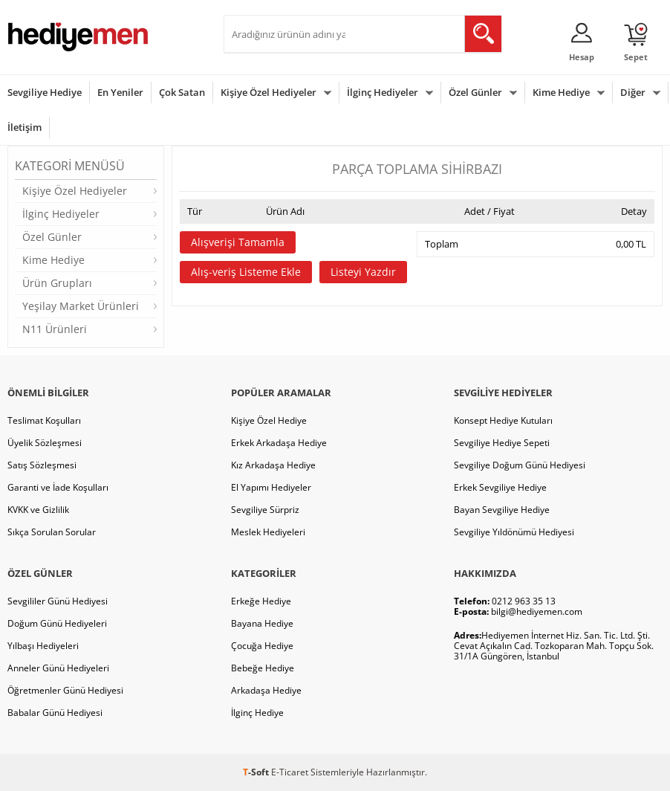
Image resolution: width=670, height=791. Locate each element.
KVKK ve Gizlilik (38, 509)
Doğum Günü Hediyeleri (57, 623)
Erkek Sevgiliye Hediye (500, 487)
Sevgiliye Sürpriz (265, 509)
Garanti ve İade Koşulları (57, 487)
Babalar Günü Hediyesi (55, 712)
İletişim (24, 127)
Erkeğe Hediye (261, 601)
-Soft (257, 772)
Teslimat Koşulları (44, 420)
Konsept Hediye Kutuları (503, 420)
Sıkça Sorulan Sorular (51, 532)
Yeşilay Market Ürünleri (80, 306)
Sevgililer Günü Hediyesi (57, 601)
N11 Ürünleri (54, 329)
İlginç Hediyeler (382, 92)
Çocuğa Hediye (262, 645)
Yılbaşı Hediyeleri (43, 645)
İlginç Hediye (257, 712)
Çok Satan (182, 92)
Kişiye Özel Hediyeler (268, 92)
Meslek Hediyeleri (268, 532)
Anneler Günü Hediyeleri (58, 668)
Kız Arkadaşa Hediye (273, 465)
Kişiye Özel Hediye (269, 420)
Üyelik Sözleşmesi (44, 442)
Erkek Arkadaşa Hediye (279, 442)
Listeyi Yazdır (363, 272)
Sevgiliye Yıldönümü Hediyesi (514, 532)
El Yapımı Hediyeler (271, 487)
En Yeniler (120, 92)
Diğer (632, 92)
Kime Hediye (561, 92)
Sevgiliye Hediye (44, 92)
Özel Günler (475, 92)
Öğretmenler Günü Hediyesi (65, 690)
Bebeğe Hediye (262, 668)
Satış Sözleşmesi (42, 465)
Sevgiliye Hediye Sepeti (502, 442)
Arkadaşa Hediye (266, 690)
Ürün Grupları (57, 283)
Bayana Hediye (262, 623)
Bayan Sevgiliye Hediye (502, 509)
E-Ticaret (289, 772)
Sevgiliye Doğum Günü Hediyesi (519, 465)
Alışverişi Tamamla (237, 242)
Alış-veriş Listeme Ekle (246, 272)
